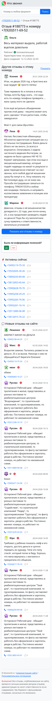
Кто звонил (12, 3)
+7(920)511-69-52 (11, 20)
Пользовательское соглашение (16, 676)
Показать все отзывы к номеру (26, 231)
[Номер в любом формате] (21, 11)
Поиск (45, 11)
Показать (45, 68)
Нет (13, 247)
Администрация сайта (26, 673)
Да (6, 247)
